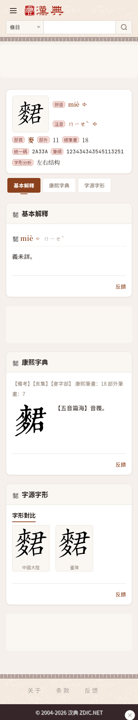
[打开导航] (13, 10)
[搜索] (124, 27)
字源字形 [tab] (94, 185)
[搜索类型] (24, 27)
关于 (35, 690)
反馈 (92, 690)
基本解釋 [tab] (24, 185)
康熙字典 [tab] (59, 185)
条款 (63, 690)
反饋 (121, 286)
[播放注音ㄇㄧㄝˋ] (95, 124)
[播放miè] (85, 104)
